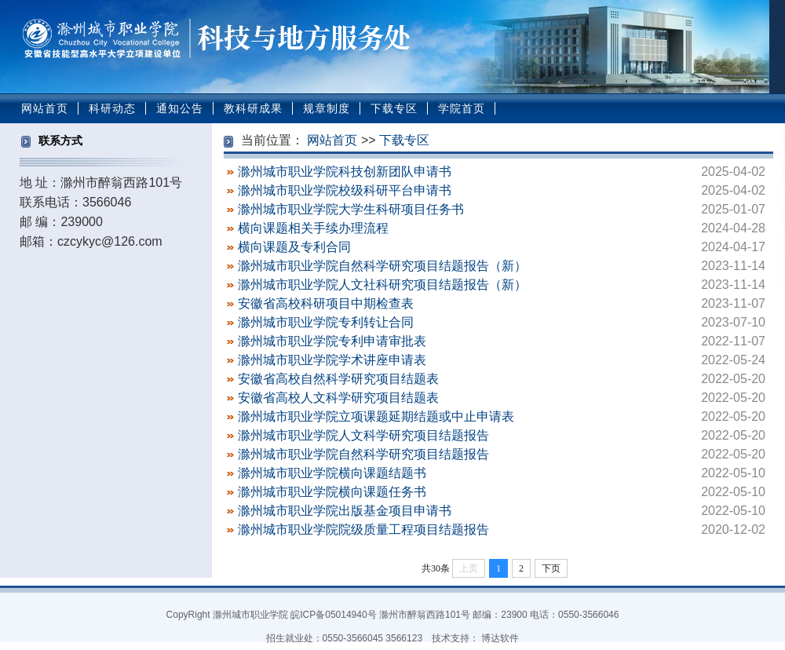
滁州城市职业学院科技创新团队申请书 (344, 171)
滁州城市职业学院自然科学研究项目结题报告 (363, 454)
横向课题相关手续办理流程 (313, 228)
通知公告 (179, 108)
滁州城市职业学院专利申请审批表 (332, 341)
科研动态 (112, 108)
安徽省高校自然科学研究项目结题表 (338, 378)
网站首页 (44, 108)
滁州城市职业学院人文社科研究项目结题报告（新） (382, 284)
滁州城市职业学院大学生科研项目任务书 (351, 209)
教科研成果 (253, 108)
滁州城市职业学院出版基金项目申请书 (344, 510)
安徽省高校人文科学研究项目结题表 (338, 397)
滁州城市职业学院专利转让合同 (326, 322)
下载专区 (394, 108)
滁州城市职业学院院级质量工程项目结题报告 (363, 529)
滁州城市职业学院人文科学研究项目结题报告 (363, 435)
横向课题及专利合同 (294, 247)
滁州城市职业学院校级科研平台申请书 (344, 190)
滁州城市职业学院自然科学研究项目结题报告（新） (382, 265)
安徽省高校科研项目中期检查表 (326, 303)
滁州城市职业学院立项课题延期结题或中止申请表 (376, 416)
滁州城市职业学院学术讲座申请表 (332, 360)
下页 (551, 568)
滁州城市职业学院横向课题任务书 (332, 491)
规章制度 (326, 108)
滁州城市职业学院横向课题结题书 (332, 473)
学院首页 (461, 108)
